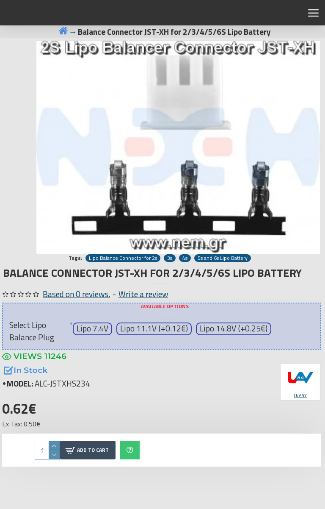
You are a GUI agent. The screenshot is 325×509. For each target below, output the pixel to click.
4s (184, 258)
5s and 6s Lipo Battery (223, 258)
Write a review (143, 294)
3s (169, 258)
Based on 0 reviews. (76, 294)
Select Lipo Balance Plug (31, 331)
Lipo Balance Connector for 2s (123, 258)
